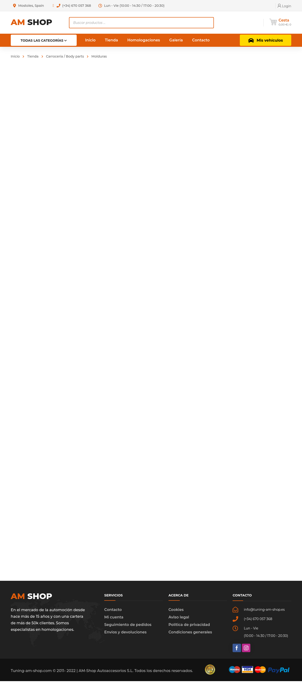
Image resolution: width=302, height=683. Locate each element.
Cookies (176, 611)
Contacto (113, 611)
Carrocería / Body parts (65, 56)
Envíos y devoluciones (125, 634)
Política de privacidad (189, 626)
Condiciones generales (190, 634)
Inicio (15, 56)
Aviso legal (179, 619)
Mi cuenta (113, 619)
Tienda (32, 56)
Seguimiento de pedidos (127, 626)
